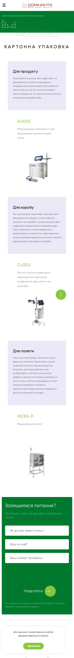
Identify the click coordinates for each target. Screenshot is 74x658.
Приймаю (33, 646)
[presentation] (35, 574)
